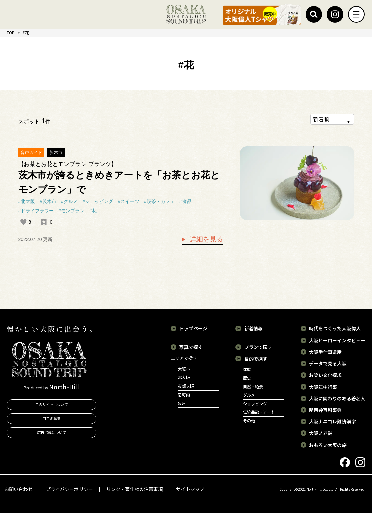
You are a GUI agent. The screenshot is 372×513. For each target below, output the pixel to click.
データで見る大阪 (328, 363)
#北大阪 (26, 201)
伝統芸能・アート (259, 412)
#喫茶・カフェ (159, 201)
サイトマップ (190, 488)
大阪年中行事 (323, 386)
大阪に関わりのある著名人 (337, 398)
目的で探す (256, 358)
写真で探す (191, 347)
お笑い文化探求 (325, 375)
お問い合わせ (18, 488)
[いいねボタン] (23, 222)
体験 (247, 369)
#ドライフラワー (36, 210)
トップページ (193, 328)
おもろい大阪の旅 (328, 445)
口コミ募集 (51, 418)
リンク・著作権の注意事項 (134, 488)
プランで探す (258, 347)
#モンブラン (71, 210)
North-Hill (64, 386)
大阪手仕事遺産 (325, 352)
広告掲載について (51, 432)
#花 (93, 210)
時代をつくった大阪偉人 (335, 328)
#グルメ (69, 201)
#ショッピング (98, 201)
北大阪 (184, 377)
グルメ (249, 395)
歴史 (247, 378)
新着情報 (253, 328)
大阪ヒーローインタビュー (337, 340)
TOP (11, 32)
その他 (249, 421)
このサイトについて (51, 404)
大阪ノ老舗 (320, 433)
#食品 (185, 201)
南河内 (184, 395)
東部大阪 (186, 386)
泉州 (182, 403)
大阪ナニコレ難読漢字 (332, 421)
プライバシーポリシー (69, 488)
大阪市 (184, 369)
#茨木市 (48, 201)
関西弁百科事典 (325, 410)
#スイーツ (128, 201)
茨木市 (55, 152)
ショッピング (255, 404)
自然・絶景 (253, 386)
